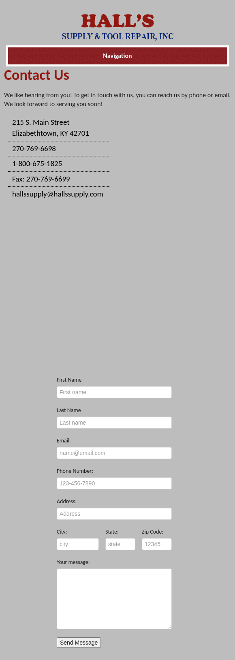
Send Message (79, 642)
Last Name (69, 410)
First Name (69, 379)
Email (63, 440)
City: (62, 531)
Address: (67, 501)
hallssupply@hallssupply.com (57, 194)
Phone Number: (75, 471)
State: (112, 531)
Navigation (117, 56)
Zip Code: (152, 531)
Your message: (73, 562)
